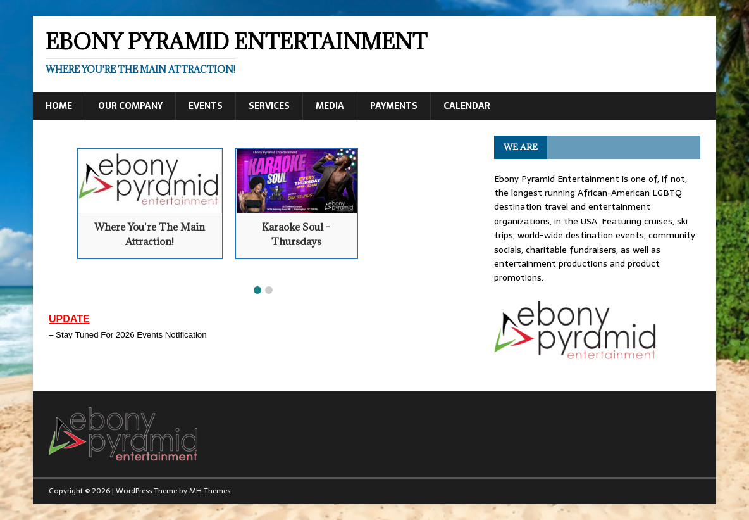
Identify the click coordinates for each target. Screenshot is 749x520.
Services (269, 106)
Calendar (466, 106)
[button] (257, 290)
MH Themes (209, 491)
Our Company (130, 106)
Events (206, 106)
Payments (394, 106)
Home (59, 106)
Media (330, 106)
